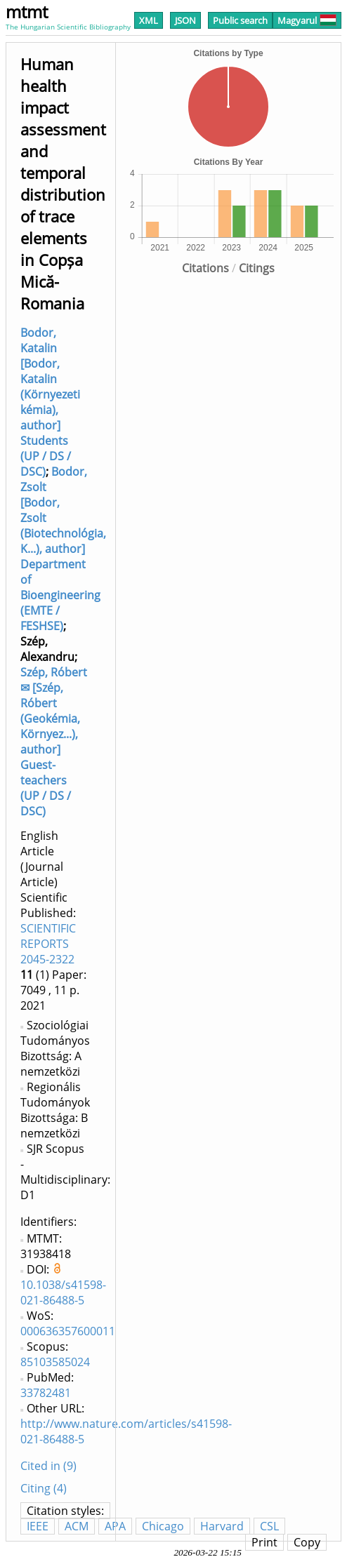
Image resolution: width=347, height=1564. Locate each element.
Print (264, 1542)
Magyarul (306, 20)
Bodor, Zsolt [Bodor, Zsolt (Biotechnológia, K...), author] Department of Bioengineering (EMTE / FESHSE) (63, 549)
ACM (77, 1526)
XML (148, 20)
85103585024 (55, 1362)
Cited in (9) (48, 1465)
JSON (185, 20)
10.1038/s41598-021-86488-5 (63, 1292)
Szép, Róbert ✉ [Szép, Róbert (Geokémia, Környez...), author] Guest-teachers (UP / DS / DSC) (53, 741)
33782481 (45, 1393)
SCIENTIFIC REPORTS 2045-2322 (48, 944)
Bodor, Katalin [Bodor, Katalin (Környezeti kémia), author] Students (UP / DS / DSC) (50, 402)
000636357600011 (67, 1331)
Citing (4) (43, 1488)
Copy (307, 1542)
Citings (257, 268)
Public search (240, 20)
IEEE (37, 1526)
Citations (205, 268)
